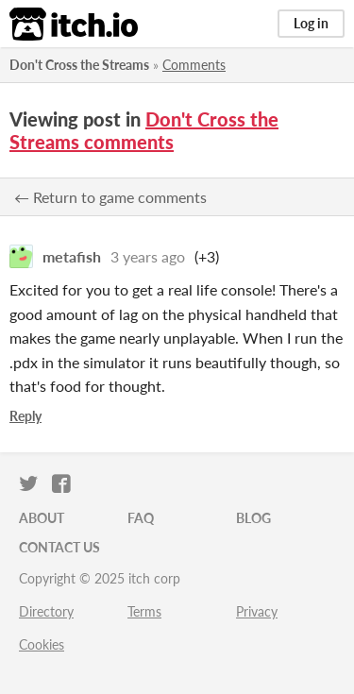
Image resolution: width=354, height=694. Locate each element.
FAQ (140, 518)
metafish (71, 256)
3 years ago (147, 256)
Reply (25, 416)
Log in (311, 23)
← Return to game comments (110, 197)
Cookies (41, 644)
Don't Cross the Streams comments (143, 130)
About (41, 518)
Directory (46, 611)
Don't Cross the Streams (79, 65)
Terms (144, 611)
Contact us (59, 547)
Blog (253, 518)
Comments (194, 65)
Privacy (257, 611)
